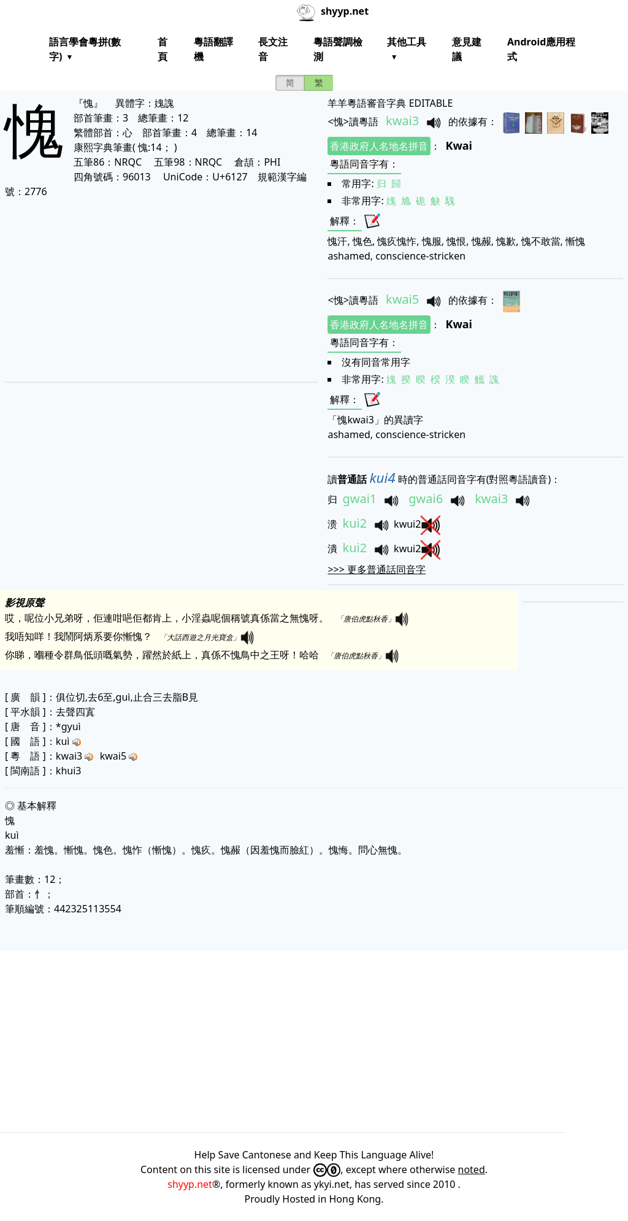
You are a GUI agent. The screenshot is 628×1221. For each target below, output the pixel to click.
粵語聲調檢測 (337, 49)
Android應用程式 (541, 49)
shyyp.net (189, 1184)
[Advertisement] (155, 290)
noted (471, 1169)
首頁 (162, 49)
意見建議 (466, 49)
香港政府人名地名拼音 (379, 146)
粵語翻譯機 (213, 49)
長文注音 (273, 49)
